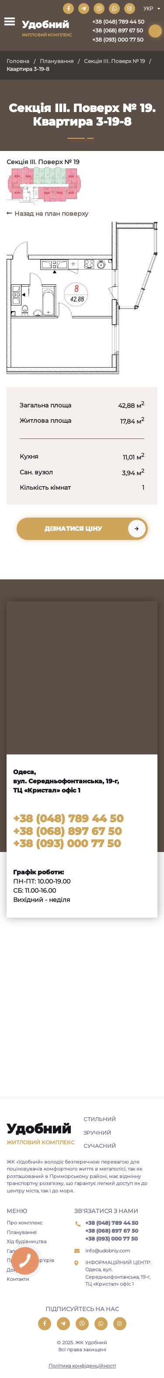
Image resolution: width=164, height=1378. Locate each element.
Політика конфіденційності (82, 1366)
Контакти (18, 1279)
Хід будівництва (26, 1241)
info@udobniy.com (107, 1251)
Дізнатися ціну (73, 529)
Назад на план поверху (51, 213)
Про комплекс (24, 1223)
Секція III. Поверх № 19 (114, 61)
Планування (56, 61)
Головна (18, 61)
